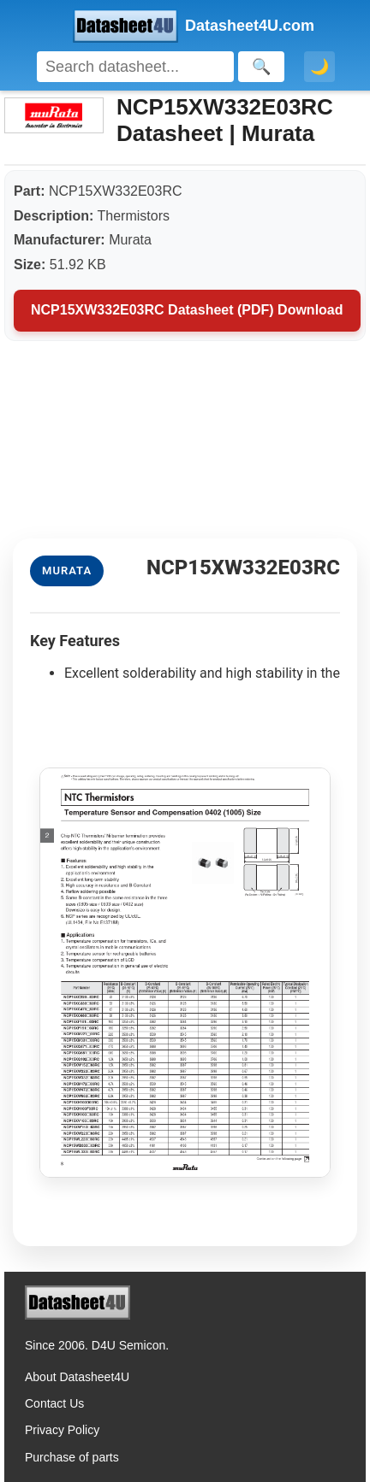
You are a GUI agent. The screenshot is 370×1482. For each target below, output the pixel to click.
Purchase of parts (72, 1457)
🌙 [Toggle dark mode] (319, 66)
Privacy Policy (62, 1430)
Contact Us (54, 1403)
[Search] (135, 66)
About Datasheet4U (77, 1377)
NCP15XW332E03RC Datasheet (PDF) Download (187, 310)
